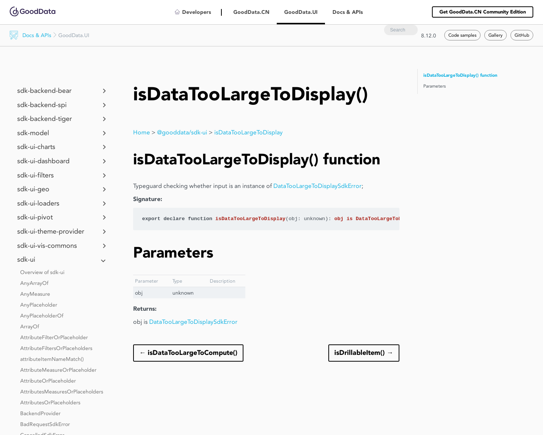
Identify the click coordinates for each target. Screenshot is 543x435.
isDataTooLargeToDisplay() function (460, 75)
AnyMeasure (35, 293)
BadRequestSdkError (45, 424)
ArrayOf (29, 326)
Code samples (462, 35)
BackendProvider (40, 413)
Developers (196, 12)
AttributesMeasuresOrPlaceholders (61, 391)
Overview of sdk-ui (42, 272)
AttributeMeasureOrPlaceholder (58, 369)
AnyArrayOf (34, 283)
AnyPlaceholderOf (41, 315)
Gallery (495, 35)
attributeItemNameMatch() (52, 359)
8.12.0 (428, 35)
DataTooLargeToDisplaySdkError (317, 185)
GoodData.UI (300, 12)
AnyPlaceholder (38, 304)
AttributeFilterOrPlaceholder (54, 337)
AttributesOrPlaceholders (50, 402)
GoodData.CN (251, 12)
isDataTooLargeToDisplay (248, 132)
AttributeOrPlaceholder (48, 380)
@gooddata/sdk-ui (182, 132)
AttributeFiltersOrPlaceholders (56, 348)
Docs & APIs (36, 35)
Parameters (434, 86)
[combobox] (401, 30)
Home (141, 132)
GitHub (522, 35)
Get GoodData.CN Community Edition (482, 12)
